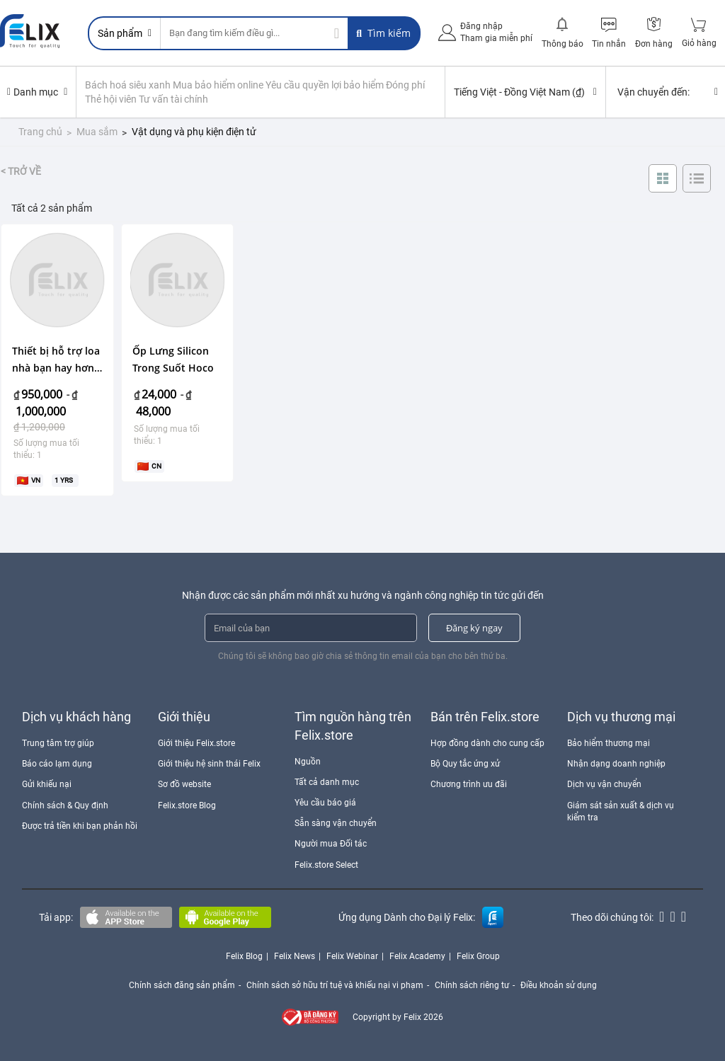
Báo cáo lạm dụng (57, 764)
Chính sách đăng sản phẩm (182, 985)
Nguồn (308, 762)
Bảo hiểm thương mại (608, 743)
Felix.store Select (326, 865)
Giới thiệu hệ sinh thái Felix (209, 764)
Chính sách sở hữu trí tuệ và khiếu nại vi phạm (334, 985)
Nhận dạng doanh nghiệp (616, 764)
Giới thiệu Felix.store (196, 743)
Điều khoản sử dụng (558, 985)
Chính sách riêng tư (472, 985)
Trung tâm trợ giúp (58, 743)
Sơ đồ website (184, 784)
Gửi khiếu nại (47, 784)
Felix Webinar (352, 956)
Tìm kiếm (383, 33)
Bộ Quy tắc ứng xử (465, 764)
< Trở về (21, 171)
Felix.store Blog (187, 805)
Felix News (294, 956)
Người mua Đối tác (331, 844)
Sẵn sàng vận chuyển (336, 823)
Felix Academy (417, 956)
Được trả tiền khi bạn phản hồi (79, 826)
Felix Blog (244, 956)
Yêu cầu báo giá (325, 803)
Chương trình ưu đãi (468, 784)
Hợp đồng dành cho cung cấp (487, 743)
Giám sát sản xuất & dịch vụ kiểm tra (620, 811)
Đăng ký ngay (474, 627)
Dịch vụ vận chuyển (604, 784)
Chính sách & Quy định (65, 805)
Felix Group (478, 956)
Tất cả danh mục (327, 782)
